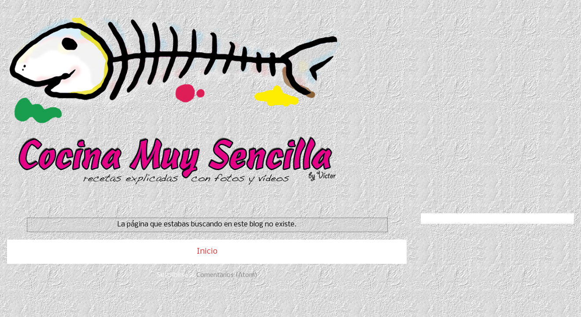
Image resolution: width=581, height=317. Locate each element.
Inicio (207, 252)
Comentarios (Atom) (226, 275)
